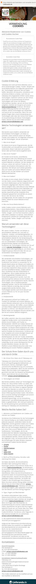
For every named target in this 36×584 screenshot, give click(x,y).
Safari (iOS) (7, 452)
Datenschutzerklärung (9, 107)
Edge (5, 450)
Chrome (6, 444)
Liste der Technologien (14, 247)
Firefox (6, 446)
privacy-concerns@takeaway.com (12, 121)
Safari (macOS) (8, 454)
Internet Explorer (9, 448)
